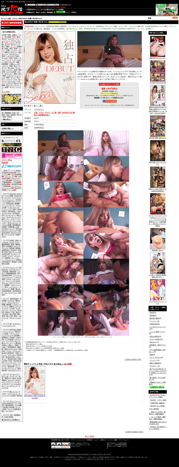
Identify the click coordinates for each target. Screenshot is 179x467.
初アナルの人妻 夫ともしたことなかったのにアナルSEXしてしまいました (158, 372)
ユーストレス (12, 394)
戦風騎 (7, 285)
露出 (15, 74)
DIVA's (7, 312)
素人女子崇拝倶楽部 (11, 290)
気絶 (11, 66)
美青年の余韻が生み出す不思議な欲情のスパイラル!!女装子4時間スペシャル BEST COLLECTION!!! (158, 109)
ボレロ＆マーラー (14, 370)
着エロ (16, 83)
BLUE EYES (10, 357)
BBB (151, 355)
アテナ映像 (9, 196)
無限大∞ (8, 378)
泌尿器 (13, 115)
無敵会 (4, 380)
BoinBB (17, 335)
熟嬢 (12, 289)
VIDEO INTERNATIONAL (11, 171)
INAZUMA (9, 203)
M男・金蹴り (12, 35)
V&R (17, 353)
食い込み (11, 68)
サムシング (13, 267)
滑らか (19, 115)
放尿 (17, 62)
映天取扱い (12, 211)
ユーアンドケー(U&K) (11, 394)
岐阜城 (11, 248)
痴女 (7, 46)
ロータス (9, 411)
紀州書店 (9, 246)
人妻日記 (17, 343)
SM (6, 62)
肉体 (4, 117)
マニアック (13, 376)
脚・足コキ (6, 44)
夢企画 (19, 395)
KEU (6, 252)
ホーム (3, 18)
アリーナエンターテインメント (12, 199)
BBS (16, 345)
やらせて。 (154, 366)
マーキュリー (14, 374)
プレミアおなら (155, 357)
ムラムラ (11, 380)
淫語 (3, 56)
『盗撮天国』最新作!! (157, 403)
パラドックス (14, 333)
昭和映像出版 (11, 273)
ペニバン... (153, 321)
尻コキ (13, 44)
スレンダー (12, 81)
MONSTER (16, 184)
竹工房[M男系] (17, 174)
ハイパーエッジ (8, 331)
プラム (9, 351)
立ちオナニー (14, 54)
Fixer (10, 361)
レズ (14, 60)
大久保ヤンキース (8, 229)
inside (18, 234)
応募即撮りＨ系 (13, 227)
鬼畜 (4, 75)
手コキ (18, 42)
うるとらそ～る (13, 207)
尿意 (3, 115)
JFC (18, 273)
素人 (18, 37)
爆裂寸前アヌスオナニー (158, 57)
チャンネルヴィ (13, 302)
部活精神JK (12, 347)
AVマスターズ (13, 223)
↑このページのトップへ (133, 359)
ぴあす (18, 337)
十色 (12, 312)
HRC (14, 209)
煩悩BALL (5, 337)
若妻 (15, 48)
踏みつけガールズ (11, 349)
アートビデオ (9, 234)
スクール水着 (11, 72)
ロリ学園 (18, 405)
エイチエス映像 (11, 224)
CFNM (4, 35)
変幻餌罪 (11, 366)
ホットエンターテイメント (11, 367)
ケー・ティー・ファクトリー (11, 259)
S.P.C (4, 236)
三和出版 (5, 271)
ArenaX (18, 200)
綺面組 (18, 248)
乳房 (14, 113)
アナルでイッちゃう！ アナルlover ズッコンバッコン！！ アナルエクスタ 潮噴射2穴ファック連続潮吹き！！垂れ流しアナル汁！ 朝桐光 (158, 220)
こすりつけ (10, 56)
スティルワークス (10, 293)
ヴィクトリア (6, 209)
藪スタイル (13, 392)
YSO (11, 415)
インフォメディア (8, 205)
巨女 (7, 115)
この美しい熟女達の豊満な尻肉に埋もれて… (158, 275)
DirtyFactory (14, 299)
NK (10, 324)
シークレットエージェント (11, 276)
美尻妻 (152, 315)
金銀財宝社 (6, 250)
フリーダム (12, 355)
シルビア (17, 277)
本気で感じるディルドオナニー (158, 162)
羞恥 (7, 77)
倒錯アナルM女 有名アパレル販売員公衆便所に (158, 189)
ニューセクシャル (9, 326)
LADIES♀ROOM (8, 407)
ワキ (15, 79)
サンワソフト (10, 176)
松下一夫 (5, 376)
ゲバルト (14, 254)
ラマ (15, 403)
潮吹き (7, 52)
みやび (18, 380)
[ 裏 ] (40, 106)
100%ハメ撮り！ (8, 345)
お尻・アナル (12, 18)
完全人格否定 (154, 336)
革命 (16, 240)
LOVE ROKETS (7, 403)
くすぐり (5, 66)
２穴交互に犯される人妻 (158, 82)
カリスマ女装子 (155, 339)
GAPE (152, 313)
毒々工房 (9, 316)
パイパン (9, 79)
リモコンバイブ (12, 75)
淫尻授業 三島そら (157, 249)
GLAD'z (14, 250)
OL (18, 113)
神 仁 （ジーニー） (11, 287)
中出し (16, 58)
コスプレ (9, 70)
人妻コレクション (11, 342)
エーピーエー (10, 215)
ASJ (19, 211)
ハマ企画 (15, 182)
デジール (12, 310)
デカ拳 (11, 308)
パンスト (14, 50)
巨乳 (11, 58)
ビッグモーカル (11, 341)
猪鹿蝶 (17, 203)
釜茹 (12, 244)
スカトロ (11, 62)
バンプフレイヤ (7, 335)
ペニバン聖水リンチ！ (158, 332)
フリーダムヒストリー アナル (158, 301)
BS (3, 339)
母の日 (17, 331)
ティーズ (10, 190)
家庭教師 (8, 113)
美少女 (4, 39)
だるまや (11, 300)
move (14, 378)
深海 (3, 279)
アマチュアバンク (11, 220)
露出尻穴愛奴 (154, 318)
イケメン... (153, 360)
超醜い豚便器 (6, 304)
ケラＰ (10, 256)
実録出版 (12, 271)
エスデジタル (6, 213)
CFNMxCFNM (7, 275)
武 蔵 (19, 378)
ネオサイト (17, 324)
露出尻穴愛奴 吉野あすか (157, 137)
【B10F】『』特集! (158, 400)
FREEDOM (154, 324)
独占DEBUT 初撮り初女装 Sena (34, 396)
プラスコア (17, 351)
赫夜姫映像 (6, 244)
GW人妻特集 (154, 409)
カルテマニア (14, 242)
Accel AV (12, 194)
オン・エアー (11, 219)
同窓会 (9, 117)
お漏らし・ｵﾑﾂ (14, 64)
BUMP (12, 337)
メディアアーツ (7, 382)
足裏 (7, 50)
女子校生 (8, 37)
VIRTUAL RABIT (15, 330)
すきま (8, 279)
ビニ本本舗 (9, 339)
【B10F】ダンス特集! (157, 406)
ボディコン (9, 74)
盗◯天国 (13, 314)
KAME (11, 240)
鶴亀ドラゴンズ (15, 306)
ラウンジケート (15, 401)
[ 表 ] (34, 106)
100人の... (153, 342)
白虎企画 (5, 184)
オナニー (14, 52)
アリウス (7, 198)
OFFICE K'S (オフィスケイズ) (12, 230)
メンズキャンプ (11, 386)
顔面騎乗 (5, 64)
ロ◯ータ (11, 39)
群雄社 (14, 262)
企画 (15, 70)
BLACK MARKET (8, 353)
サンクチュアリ (14, 269)
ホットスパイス (10, 363)
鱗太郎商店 (10, 405)
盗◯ (15, 66)
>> (7, 119)
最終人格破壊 (154, 363)
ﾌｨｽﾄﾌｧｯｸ (9, 83)
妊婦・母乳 (9, 48)
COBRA (5, 186)
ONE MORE (9, 417)
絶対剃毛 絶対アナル (158, 345)
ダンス (13, 77)
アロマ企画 (7, 202)
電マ (18, 77)
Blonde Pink (12, 359)
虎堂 (15, 316)
